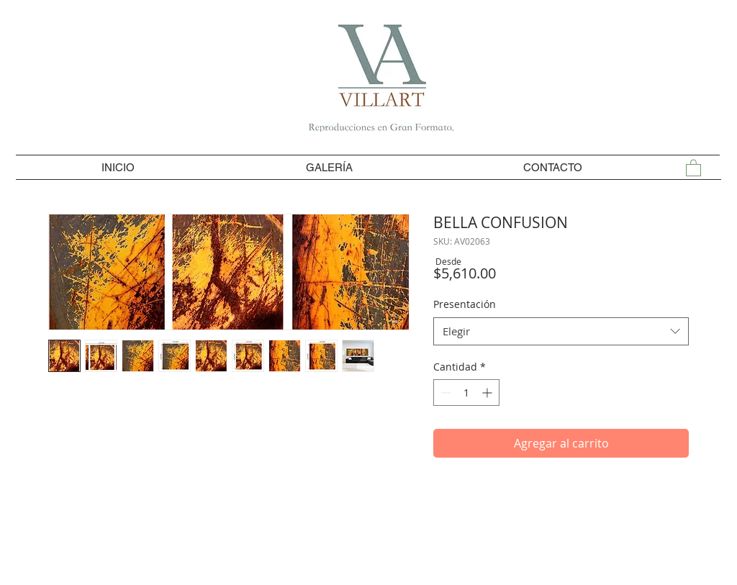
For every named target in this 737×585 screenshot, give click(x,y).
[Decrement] (444, 392)
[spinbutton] (466, 392)
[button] (693, 167)
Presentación (464, 304)
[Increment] (488, 392)
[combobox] (561, 331)
